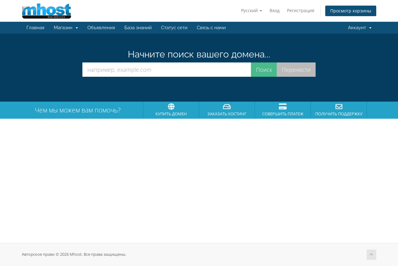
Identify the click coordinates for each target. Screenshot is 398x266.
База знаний (138, 27)
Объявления (101, 27)
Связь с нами (211, 27)
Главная (35, 27)
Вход (275, 10)
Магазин (66, 27)
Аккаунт (360, 27)
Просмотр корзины (350, 11)
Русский (251, 10)
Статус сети (174, 27)
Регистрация (300, 10)
